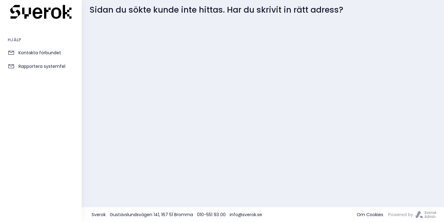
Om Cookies (370, 215)
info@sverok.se (246, 215)
